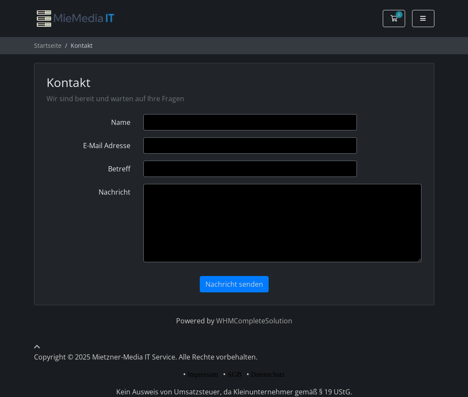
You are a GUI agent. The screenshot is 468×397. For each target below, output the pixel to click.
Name (120, 122)
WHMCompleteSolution (254, 321)
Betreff (119, 169)
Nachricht (114, 192)
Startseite (48, 45)
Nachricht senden (234, 284)
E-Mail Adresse (106, 145)
